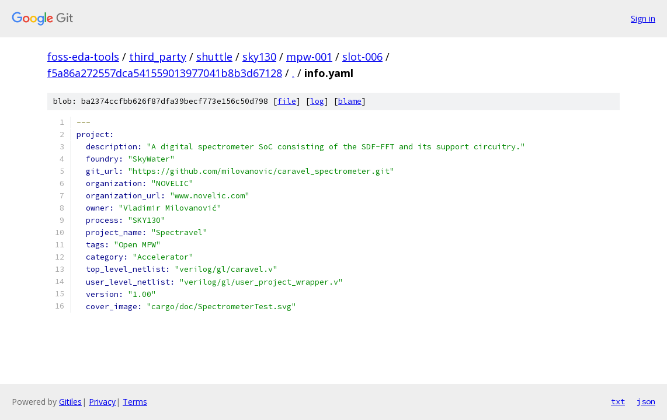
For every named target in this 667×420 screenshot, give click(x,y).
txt (618, 401)
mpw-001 (309, 57)
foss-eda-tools (83, 57)
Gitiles (70, 401)
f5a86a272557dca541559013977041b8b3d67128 (164, 73)
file (286, 101)
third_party (157, 57)
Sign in (643, 18)
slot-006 (362, 57)
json (646, 401)
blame (350, 101)
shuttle (214, 57)
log (317, 101)
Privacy (102, 401)
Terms (135, 401)
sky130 (259, 57)
